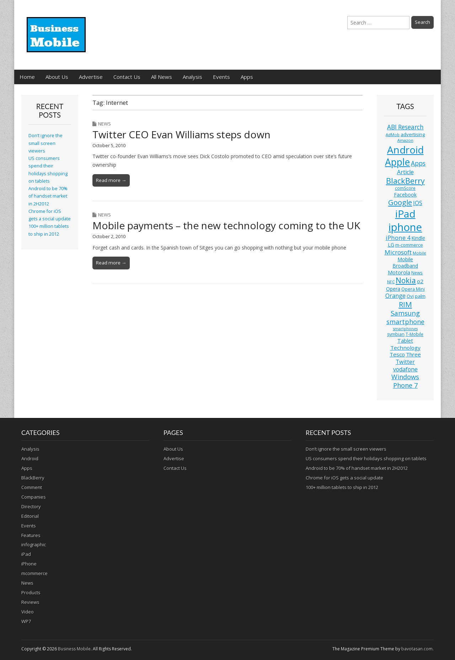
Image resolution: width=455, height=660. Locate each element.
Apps (247, 76)
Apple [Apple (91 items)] (397, 162)
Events (221, 76)
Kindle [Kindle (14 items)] (418, 238)
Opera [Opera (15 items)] (393, 288)
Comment (31, 487)
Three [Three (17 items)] (413, 354)
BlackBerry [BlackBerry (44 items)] (405, 181)
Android (29, 458)
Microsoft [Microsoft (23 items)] (398, 252)
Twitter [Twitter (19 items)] (405, 362)
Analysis (192, 76)
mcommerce (34, 573)
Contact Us (126, 76)
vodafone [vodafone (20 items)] (405, 369)
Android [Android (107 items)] (405, 149)
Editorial (30, 516)
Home (27, 76)
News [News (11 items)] (417, 273)
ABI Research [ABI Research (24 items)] (405, 127)
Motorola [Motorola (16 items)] (399, 272)
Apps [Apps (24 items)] (418, 163)
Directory (31, 506)
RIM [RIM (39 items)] (405, 304)
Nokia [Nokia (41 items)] (406, 280)
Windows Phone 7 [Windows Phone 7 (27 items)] (405, 381)
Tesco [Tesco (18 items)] (397, 354)
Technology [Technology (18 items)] (405, 347)
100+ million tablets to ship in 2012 (342, 487)
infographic (33, 544)
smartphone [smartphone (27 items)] (405, 321)
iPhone (29, 563)
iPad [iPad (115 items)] (405, 213)
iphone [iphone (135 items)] (405, 227)
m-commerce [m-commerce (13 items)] (409, 245)
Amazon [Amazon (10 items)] (405, 140)
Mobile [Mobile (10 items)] (419, 253)
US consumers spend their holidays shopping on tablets (366, 458)
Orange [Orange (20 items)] (395, 296)
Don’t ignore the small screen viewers (45, 143)
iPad (26, 554)
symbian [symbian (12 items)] (396, 334)
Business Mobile (74, 649)
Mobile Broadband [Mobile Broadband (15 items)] (405, 262)
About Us (57, 76)
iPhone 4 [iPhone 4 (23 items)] (398, 238)
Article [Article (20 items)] (405, 172)
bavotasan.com (417, 649)
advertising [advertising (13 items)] (413, 134)
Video (27, 611)
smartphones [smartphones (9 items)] (405, 328)
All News (161, 76)
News (104, 123)
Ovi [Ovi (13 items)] (410, 296)
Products (31, 592)
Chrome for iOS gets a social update (344, 477)
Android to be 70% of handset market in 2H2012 (48, 196)
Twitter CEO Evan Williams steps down (181, 134)
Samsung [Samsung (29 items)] (405, 312)
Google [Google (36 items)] (400, 202)
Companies (33, 497)
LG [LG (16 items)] (391, 244)
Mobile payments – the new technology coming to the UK (226, 225)
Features (31, 535)
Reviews (30, 602)
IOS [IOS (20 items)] (417, 203)
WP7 (26, 621)
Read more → (111, 180)
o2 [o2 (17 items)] (420, 281)
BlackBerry (32, 477)
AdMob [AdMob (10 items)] (393, 134)
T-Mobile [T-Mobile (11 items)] (414, 334)
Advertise (91, 76)
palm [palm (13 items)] (420, 296)
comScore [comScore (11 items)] (405, 188)
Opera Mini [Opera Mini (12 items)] (413, 289)
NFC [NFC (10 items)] (391, 281)
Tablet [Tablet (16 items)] (405, 340)
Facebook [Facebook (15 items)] (405, 194)
